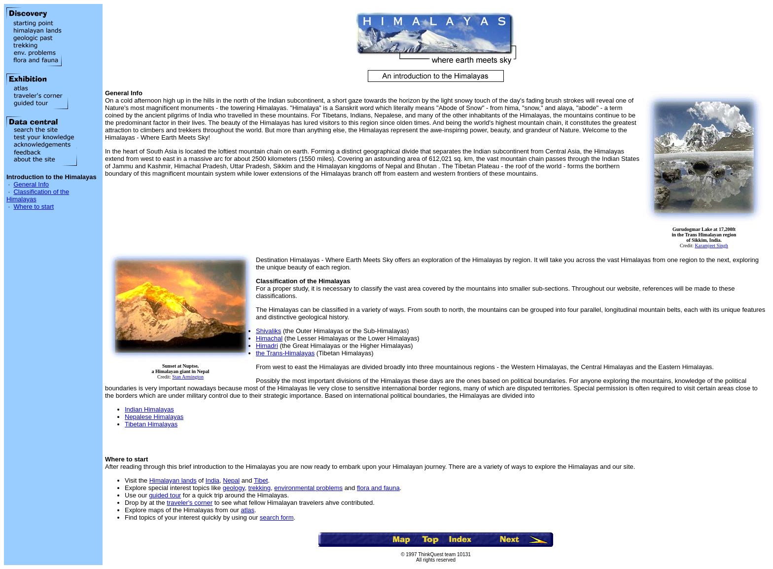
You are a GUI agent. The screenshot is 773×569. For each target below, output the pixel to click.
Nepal (231, 480)
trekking (259, 488)
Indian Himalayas (149, 409)
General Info (31, 184)
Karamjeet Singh (711, 245)
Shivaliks (268, 331)
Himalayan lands (173, 480)
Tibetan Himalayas (151, 424)
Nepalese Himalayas (154, 416)
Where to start (33, 206)
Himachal (269, 338)
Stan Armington (188, 376)
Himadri (267, 345)
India (212, 480)
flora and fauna (378, 488)
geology (234, 488)
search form (277, 517)
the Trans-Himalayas (285, 353)
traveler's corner (189, 502)
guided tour (165, 495)
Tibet (261, 480)
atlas (247, 510)
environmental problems (308, 488)
